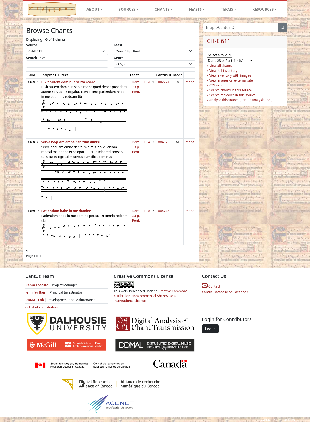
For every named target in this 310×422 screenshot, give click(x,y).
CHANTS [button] (162, 9)
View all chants (220, 65)
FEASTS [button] (195, 9)
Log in (210, 328)
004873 (163, 142)
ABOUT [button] (92, 9)
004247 (163, 211)
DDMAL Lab (34, 300)
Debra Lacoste (36, 285)
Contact (211, 286)
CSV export (217, 85)
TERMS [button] (227, 9)
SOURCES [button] (127, 9)
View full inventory (223, 70)
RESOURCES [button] (263, 9)
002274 (163, 82)
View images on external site (231, 80)
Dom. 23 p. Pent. (136, 87)
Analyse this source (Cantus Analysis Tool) (241, 100)
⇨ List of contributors (41, 307)
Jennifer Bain (36, 292)
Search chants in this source (230, 90)
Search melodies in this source (232, 95)
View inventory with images (230, 75)
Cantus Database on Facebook (225, 292)
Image (189, 82)
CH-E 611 (219, 41)
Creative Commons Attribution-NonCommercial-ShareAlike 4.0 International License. (151, 296)
